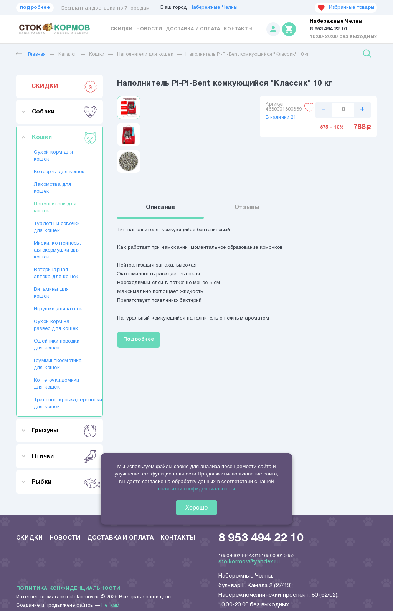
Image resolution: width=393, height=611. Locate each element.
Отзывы (248, 208)
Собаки (64, 111)
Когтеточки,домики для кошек (56, 384)
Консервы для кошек (59, 172)
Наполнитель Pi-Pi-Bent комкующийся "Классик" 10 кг (247, 54)
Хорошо (196, 507)
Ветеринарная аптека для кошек (56, 273)
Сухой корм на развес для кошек (56, 325)
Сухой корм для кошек (53, 156)
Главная (31, 54)
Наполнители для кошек (145, 54)
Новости (149, 29)
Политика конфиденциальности (68, 588)
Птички (64, 456)
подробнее (35, 7)
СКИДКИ (64, 86)
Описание (164, 208)
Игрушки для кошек (58, 309)
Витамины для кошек (51, 293)
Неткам (110, 605)
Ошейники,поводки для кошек (56, 345)
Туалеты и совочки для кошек (57, 227)
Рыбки (64, 481)
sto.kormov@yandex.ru (249, 562)
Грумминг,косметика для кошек (58, 364)
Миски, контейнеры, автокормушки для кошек (57, 250)
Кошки (96, 54)
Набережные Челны (214, 7)
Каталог (67, 54)
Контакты (238, 29)
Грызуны (64, 430)
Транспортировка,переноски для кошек (59, 403)
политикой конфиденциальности (196, 489)
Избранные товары (345, 8)
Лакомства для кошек (52, 188)
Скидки (121, 29)
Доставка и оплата (193, 29)
